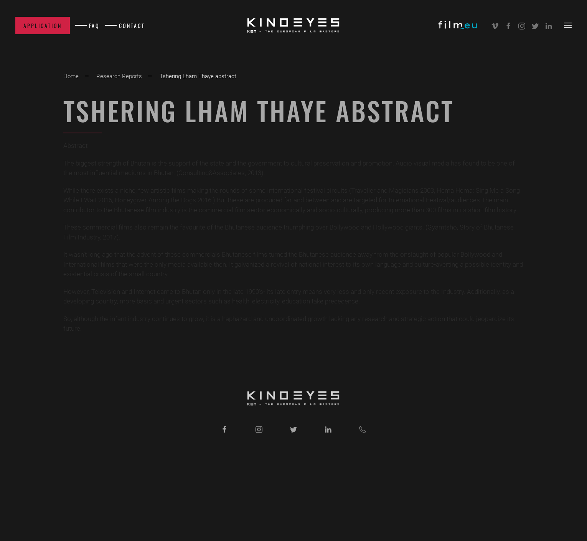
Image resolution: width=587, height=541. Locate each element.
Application (42, 25)
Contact (132, 25)
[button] (568, 25)
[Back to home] (293, 25)
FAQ (94, 25)
